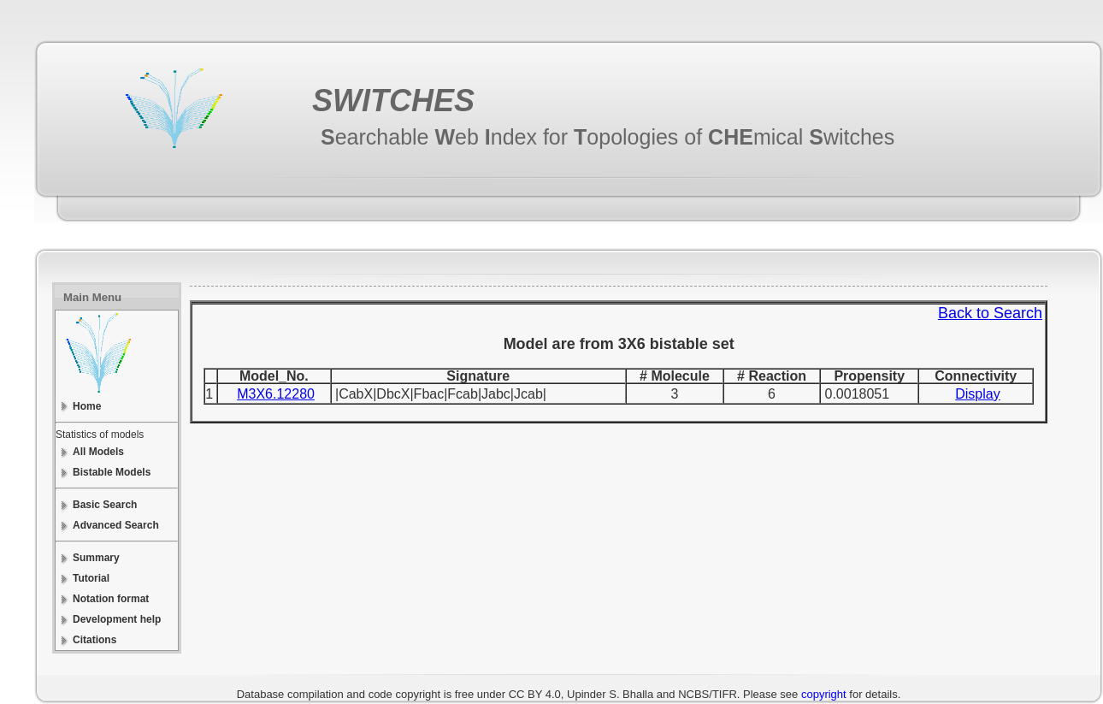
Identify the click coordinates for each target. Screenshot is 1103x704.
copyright (823, 694)
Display (977, 394)
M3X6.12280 (276, 394)
